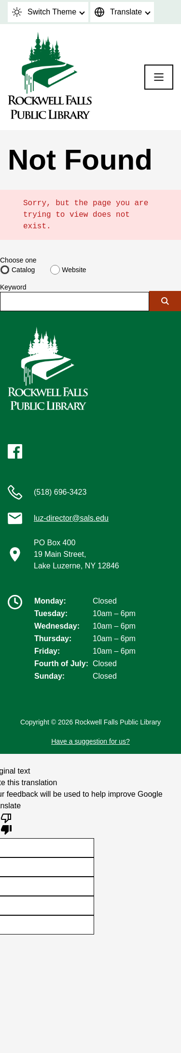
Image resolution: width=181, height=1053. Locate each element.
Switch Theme (44, 12)
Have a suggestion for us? (90, 741)
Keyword (13, 287)
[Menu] (158, 77)
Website (74, 270)
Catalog (23, 270)
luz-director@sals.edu (71, 518)
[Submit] (165, 301)
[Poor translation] (6, 823)
